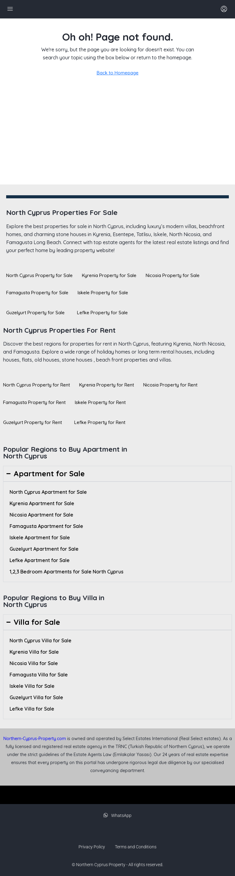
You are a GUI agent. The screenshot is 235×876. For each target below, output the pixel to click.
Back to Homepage (118, 73)
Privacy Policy (92, 846)
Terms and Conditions (135, 846)
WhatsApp (117, 815)
